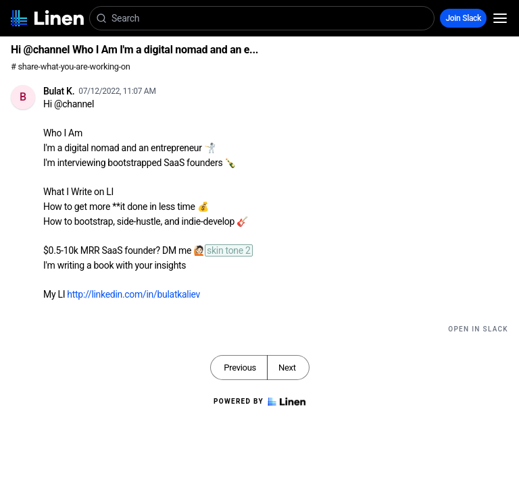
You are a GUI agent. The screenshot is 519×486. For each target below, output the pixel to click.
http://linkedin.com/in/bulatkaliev (133, 294)
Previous (240, 367)
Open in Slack (478, 329)
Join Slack (463, 18)
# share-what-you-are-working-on (70, 66)
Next (287, 367)
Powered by (259, 402)
